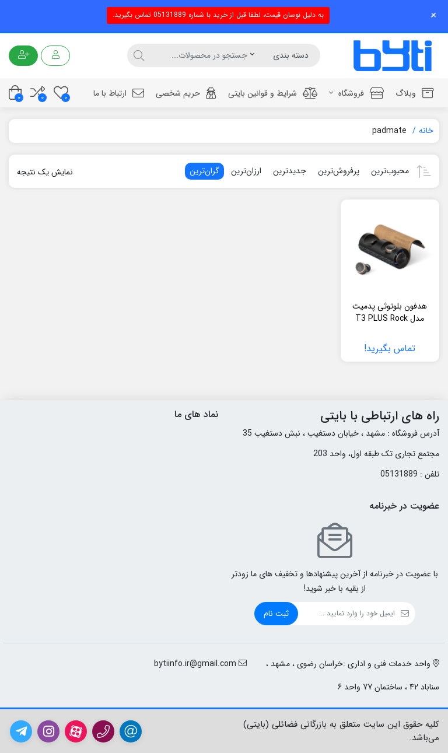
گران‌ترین (204, 170)
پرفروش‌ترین (338, 170)
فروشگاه (356, 93)
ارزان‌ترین (246, 170)
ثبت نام (276, 613)
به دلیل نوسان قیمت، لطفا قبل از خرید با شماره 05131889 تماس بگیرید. (218, 14)
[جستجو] (199, 55)
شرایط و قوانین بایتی (272, 93)
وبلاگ (414, 93)
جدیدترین (289, 170)
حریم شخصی (186, 93)
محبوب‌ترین (390, 170)
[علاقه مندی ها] (61, 92)
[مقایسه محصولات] (37, 92)
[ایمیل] (346, 613)
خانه (426, 130)
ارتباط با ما (118, 93)
